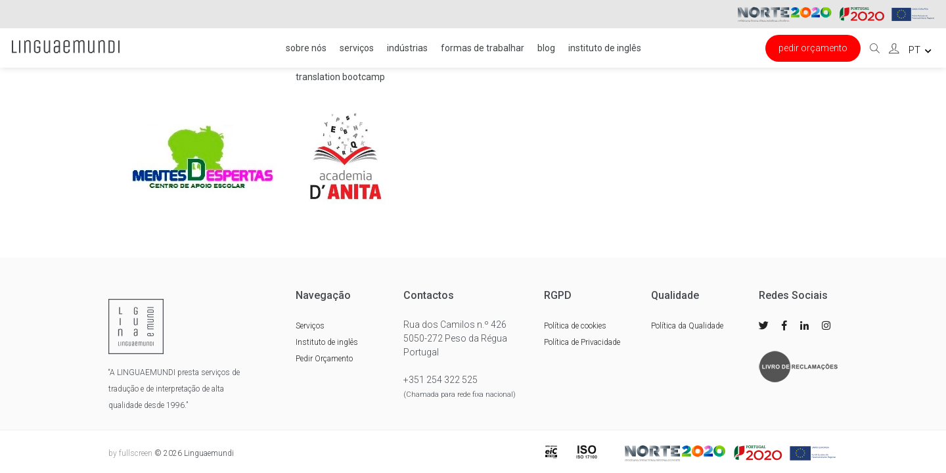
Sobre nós (306, 48)
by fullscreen (130, 453)
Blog (546, 48)
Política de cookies (575, 325)
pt (920, 50)
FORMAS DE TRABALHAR (482, 48)
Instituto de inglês (604, 48)
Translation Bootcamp (340, 77)
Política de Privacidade (582, 342)
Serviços (357, 48)
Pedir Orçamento (812, 48)
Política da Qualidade (687, 325)
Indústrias (407, 48)
